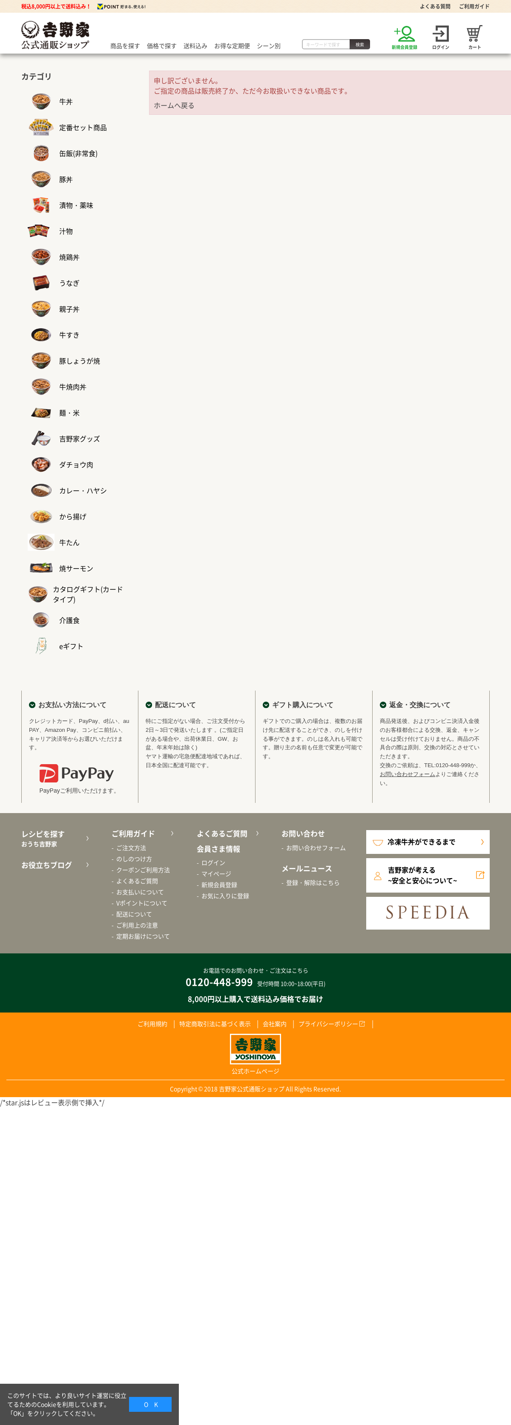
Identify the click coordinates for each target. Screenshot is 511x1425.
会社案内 (275, 1023)
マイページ (216, 873)
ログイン (213, 862)
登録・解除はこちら (313, 882)
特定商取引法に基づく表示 (215, 1023)
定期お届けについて (143, 936)
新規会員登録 (219, 884)
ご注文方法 (131, 847)
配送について (134, 914)
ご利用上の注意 (137, 925)
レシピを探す (53, 838)
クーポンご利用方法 (143, 869)
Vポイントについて (141, 903)
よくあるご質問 (137, 880)
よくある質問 (435, 6)
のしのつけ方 (134, 858)
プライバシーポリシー (328, 1023)
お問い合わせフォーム (407, 774)
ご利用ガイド (474, 6)
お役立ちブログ (46, 864)
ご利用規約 (152, 1023)
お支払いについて (140, 891)
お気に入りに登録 (225, 895)
